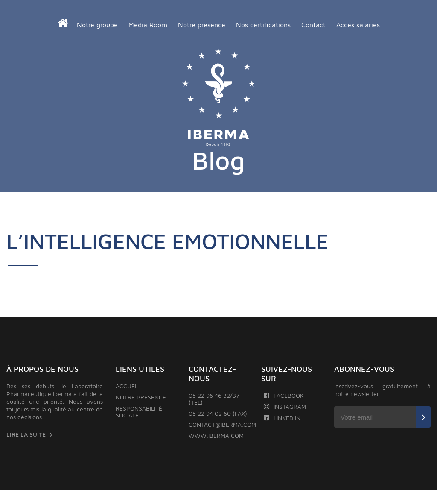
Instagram (284, 406)
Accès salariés (358, 25)
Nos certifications (263, 25)
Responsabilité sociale (139, 412)
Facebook (283, 395)
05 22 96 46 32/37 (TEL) (214, 399)
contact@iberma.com (222, 424)
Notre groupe (97, 25)
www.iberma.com (216, 435)
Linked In (281, 417)
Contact (313, 25)
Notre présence (201, 25)
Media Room (147, 25)
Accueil (127, 386)
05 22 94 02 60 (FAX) (218, 413)
